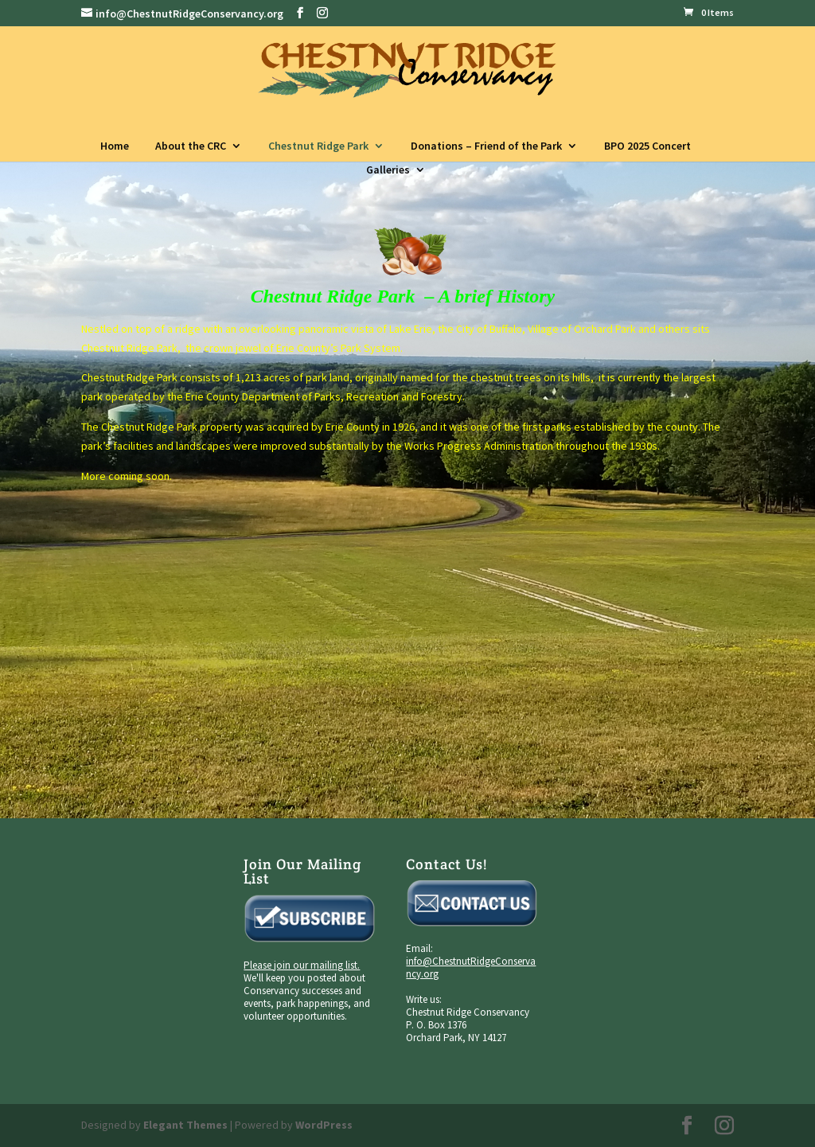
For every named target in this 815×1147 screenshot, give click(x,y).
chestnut (491, 377)
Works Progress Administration (478, 446)
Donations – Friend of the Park (486, 145)
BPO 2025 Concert (647, 145)
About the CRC (190, 145)
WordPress (324, 1125)
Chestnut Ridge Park (318, 145)
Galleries (388, 169)
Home (114, 145)
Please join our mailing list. (302, 965)
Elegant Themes (185, 1125)
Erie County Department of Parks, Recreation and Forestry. (325, 396)
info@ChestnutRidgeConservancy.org (471, 967)
